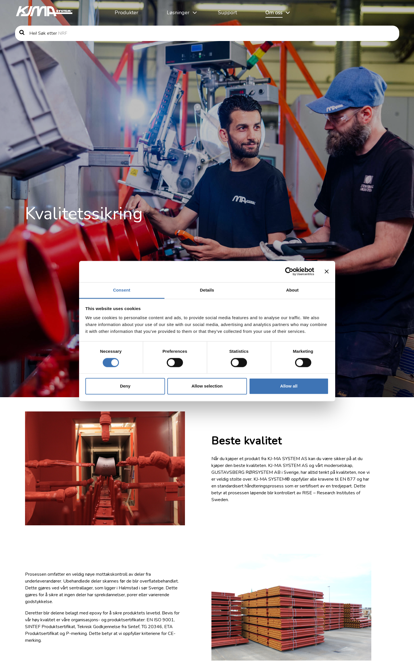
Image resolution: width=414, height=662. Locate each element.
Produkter (126, 12)
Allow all (289, 386)
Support (227, 12)
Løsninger (178, 12)
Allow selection (207, 386)
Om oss (274, 12)
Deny (125, 386)
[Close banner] (327, 271)
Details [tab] (207, 290)
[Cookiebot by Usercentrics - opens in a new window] (289, 271)
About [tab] (292, 290)
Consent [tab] (121, 290)
